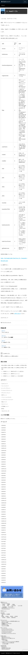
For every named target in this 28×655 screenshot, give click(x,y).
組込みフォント (4, 602)
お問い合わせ (17, 313)
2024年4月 (3, 439)
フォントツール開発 (5, 625)
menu (25, 1)
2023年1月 (3, 466)
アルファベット (4, 404)
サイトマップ (4, 646)
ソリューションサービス (6, 397)
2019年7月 (3, 509)
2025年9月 (3, 425)
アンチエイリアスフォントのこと (8, 629)
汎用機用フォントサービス (6, 623)
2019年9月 (3, 505)
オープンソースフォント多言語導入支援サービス (11, 621)
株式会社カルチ (9, 653)
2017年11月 (3, 537)
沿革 (2, 615)
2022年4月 (3, 484)
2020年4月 (3, 493)
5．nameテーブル (6, 342)
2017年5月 (3, 548)
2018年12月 (3, 518)
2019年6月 (3, 511)
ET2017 (11, 616)
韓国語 (8, 604)
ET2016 (16, 616)
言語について (4, 401)
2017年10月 (3, 539)
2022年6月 (3, 480)
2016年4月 (3, 578)
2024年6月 (3, 434)
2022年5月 (3, 482)
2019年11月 (3, 500)
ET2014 (8, 617)
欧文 (8, 605)
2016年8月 (3, 568)
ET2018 (7, 616)
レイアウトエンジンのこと (6, 632)
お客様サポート (4, 639)
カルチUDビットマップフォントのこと (9, 633)
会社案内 (3, 612)
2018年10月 (3, 523)
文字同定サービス (5, 624)
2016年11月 (3, 562)
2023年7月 (3, 457)
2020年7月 (3, 489)
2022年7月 (3, 477)
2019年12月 (3, 498)
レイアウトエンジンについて (7, 399)
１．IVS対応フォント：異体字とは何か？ (10, 356)
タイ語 (3, 605)
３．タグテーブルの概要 (7, 337)
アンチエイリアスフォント (6, 390)
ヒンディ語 (20, 605)
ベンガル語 (4, 606)
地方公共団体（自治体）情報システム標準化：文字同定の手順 (14, 365)
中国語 (13, 604)
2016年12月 (3, 559)
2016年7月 (3, 571)
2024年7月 (3, 432)
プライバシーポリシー (6, 649)
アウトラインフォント (6, 322)
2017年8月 (3, 543)
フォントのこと (5, 332)
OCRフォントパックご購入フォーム (8, 638)
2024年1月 (3, 443)
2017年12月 (3, 534)
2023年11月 (3, 448)
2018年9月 (3, 525)
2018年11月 (3, 521)
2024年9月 (3, 427)
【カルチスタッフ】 (5, 411)
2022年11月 (3, 468)
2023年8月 (3, 455)
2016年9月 (3, 566)
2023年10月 (3, 450)
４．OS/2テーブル (6, 347)
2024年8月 (3, 430)
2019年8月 (3, 507)
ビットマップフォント (5, 388)
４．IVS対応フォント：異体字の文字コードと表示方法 (12, 371)
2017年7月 (3, 546)
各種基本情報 (3, 645)
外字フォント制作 (5, 622)
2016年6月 (3, 573)
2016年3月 (3, 580)
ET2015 (3, 617)
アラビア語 (13, 605)
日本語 (3, 604)
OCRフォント (4, 395)
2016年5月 (3, 575)
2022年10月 (3, 471)
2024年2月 (3, 441)
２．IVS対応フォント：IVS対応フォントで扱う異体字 (12, 376)
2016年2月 (3, 582)
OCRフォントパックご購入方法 (8, 642)
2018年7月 (3, 530)
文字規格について (5, 406)
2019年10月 (3, 502)
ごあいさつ (4, 614)
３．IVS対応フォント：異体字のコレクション (10, 373)
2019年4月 (3, 514)
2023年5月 (3, 459)
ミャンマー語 (10, 606)
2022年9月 (3, 473)
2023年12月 (3, 446)
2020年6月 (3, 491)
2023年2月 (3, 464)
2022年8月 (3, 475)
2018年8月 (3, 527)
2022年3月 (3, 486)
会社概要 (8, 614)
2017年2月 (3, 555)
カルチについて (4, 383)
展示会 (2, 408)
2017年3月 (3, 552)
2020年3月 (3, 496)
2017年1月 (3, 557)
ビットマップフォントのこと (7, 628)
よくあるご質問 (5, 643)
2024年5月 (3, 436)
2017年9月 (3, 541)
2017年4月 (3, 550)
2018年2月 (3, 532)
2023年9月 (3, 452)
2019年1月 (3, 516)
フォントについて (5, 385)
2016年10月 (3, 564)
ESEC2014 (13, 617)
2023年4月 (3, 461)
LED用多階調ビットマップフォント (8, 607)
